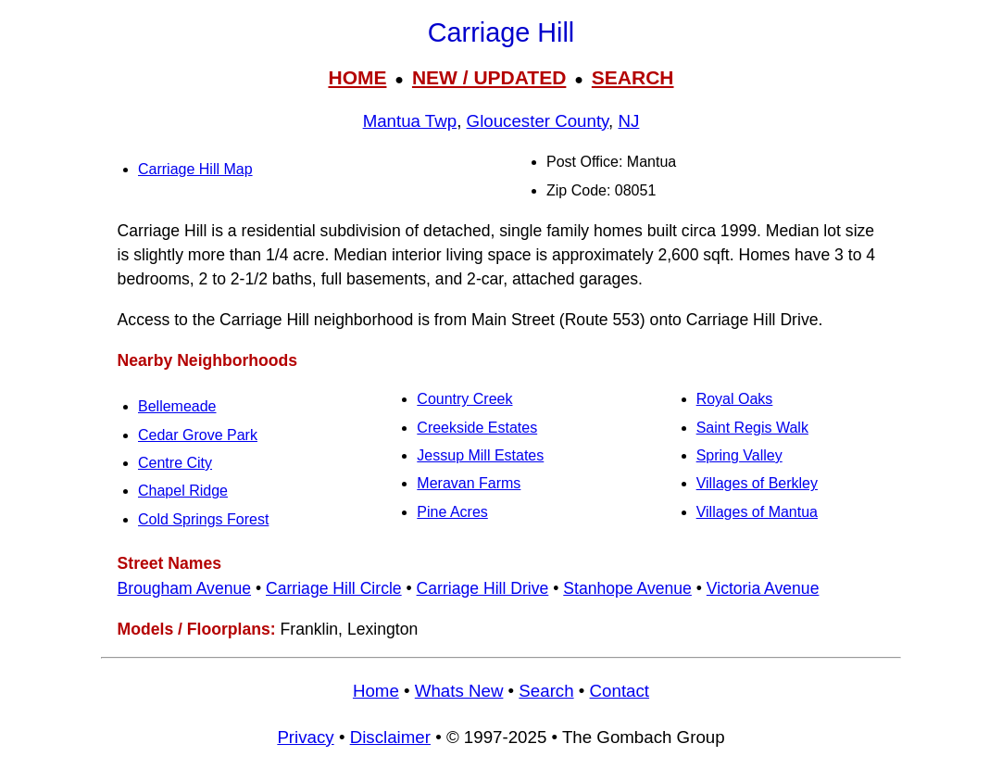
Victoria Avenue (763, 588)
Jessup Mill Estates (480, 455)
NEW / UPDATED (489, 77)
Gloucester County (538, 121)
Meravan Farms (468, 483)
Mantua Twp (410, 121)
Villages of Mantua (757, 512)
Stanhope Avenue (627, 588)
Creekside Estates (477, 427)
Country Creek (464, 399)
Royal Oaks (734, 399)
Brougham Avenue (184, 588)
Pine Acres (452, 512)
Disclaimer (390, 737)
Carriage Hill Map (195, 169)
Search (546, 690)
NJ (629, 121)
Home (376, 690)
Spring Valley (739, 455)
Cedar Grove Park (197, 435)
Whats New (459, 690)
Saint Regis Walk (752, 427)
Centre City (175, 463)
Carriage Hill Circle (334, 588)
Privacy (305, 737)
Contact (619, 690)
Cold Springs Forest (203, 519)
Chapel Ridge (183, 490)
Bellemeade (177, 406)
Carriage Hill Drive (483, 588)
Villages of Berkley (757, 483)
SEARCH (633, 77)
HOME (357, 77)
